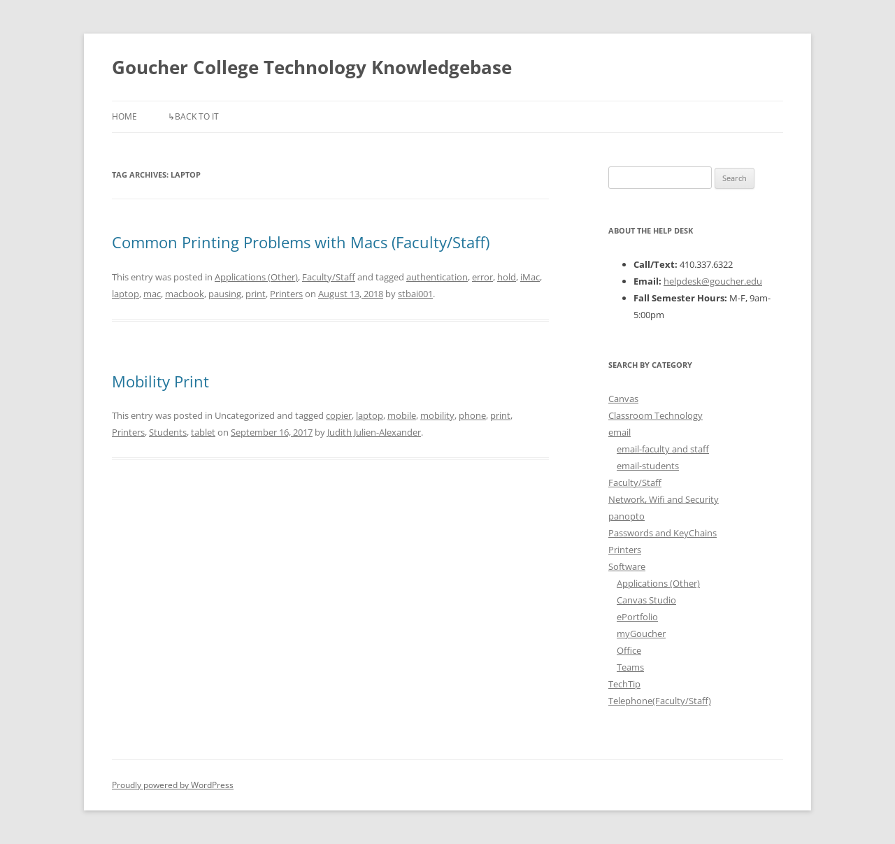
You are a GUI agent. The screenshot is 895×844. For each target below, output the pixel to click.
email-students (648, 465)
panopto (626, 516)
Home (124, 116)
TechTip (624, 684)
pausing (224, 293)
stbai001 (415, 293)
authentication (437, 277)
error (482, 277)
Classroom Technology (655, 415)
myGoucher (641, 633)
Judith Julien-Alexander (374, 432)
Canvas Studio (646, 600)
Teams (630, 667)
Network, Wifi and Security (663, 499)
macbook (184, 293)
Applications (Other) (256, 277)
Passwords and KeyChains (662, 533)
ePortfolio (637, 616)
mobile (401, 415)
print (255, 293)
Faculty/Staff (328, 277)
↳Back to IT (193, 116)
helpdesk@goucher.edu (713, 281)
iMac (530, 277)
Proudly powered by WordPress (173, 785)
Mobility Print (160, 381)
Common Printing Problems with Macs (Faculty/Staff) (300, 241)
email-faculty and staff (663, 449)
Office (629, 650)
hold (506, 277)
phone (472, 415)
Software (626, 566)
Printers (286, 293)
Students (168, 432)
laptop (125, 293)
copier (339, 415)
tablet (203, 432)
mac (152, 293)
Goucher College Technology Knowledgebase (312, 67)
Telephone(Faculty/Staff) (659, 700)
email (619, 432)
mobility (437, 415)
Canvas (623, 398)
